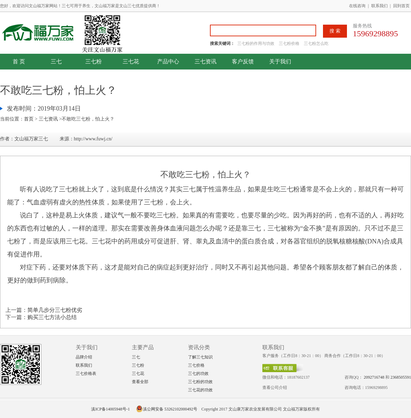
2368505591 (400, 377)
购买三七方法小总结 (52, 317)
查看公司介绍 (274, 387)
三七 (56, 61)
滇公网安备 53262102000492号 (166, 409)
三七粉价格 (289, 43)
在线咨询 (357, 5)
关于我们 (280, 61)
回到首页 (401, 5)
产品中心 (168, 61)
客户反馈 (243, 61)
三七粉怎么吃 (316, 43)
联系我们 (379, 5)
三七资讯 (205, 61)
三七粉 (93, 61)
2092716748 (374, 377)
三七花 (131, 61)
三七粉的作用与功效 (256, 43)
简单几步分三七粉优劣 (54, 310)
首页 (29, 119)
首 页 (19, 61)
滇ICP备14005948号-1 (110, 409)
